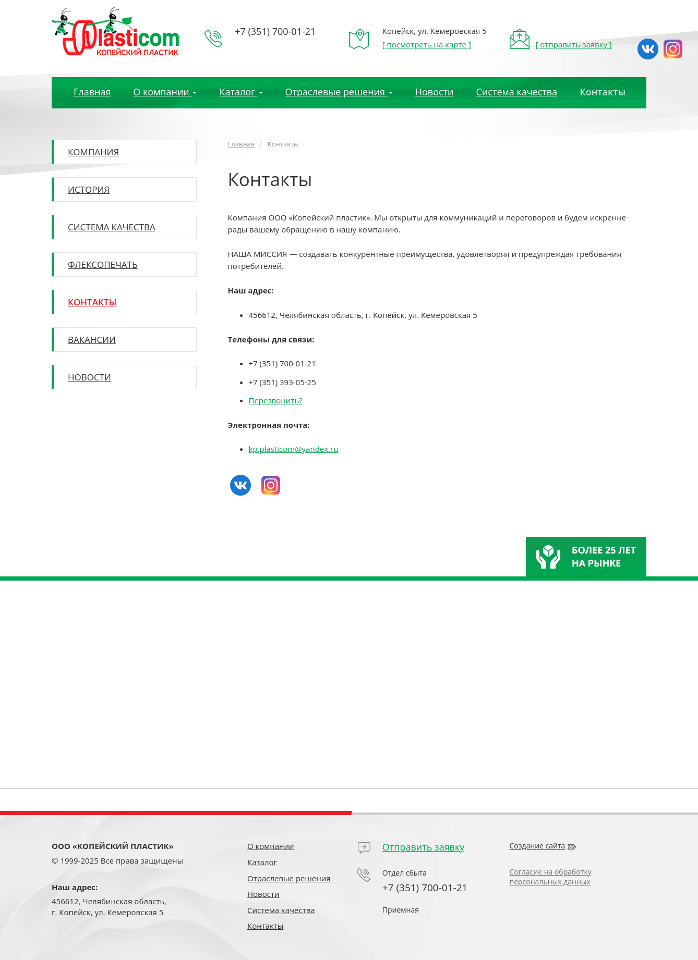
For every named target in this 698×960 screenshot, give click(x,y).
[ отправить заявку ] (573, 44)
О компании (270, 846)
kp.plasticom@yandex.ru (294, 449)
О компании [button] (165, 91)
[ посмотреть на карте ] (426, 44)
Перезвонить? (276, 400)
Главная (92, 91)
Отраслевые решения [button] (339, 91)
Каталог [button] (240, 91)
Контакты (602, 91)
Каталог (262, 862)
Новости (434, 91)
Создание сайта (537, 846)
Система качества (517, 91)
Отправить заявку (423, 847)
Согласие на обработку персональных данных (551, 877)
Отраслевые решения (289, 878)
